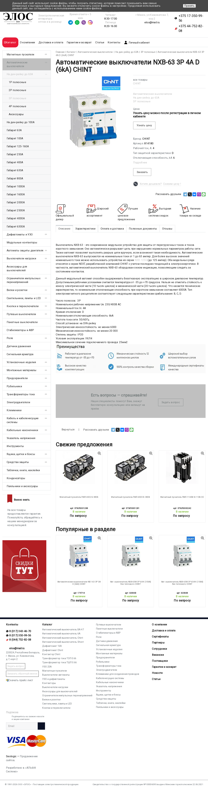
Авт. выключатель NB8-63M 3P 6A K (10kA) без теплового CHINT (130, 583)
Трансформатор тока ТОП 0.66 (59, 658)
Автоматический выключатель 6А (61, 633)
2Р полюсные (17, 90)
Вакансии (158, 654)
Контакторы (49, 683)
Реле (10, 338)
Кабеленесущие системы (110, 678)
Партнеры (158, 642)
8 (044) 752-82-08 (20, 639)
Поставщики (160, 660)
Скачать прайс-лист (19, 680)
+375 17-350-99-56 (191, 18)
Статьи (99, 42)
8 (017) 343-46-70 (20, 631)
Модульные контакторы (22, 242)
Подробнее (140, 162)
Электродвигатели (18, 402)
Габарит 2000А (16, 202)
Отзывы (167, 228)
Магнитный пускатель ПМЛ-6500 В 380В (130, 497)
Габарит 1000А (16, 186)
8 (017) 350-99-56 (20, 635)
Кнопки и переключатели (23, 306)
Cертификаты (160, 636)
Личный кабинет (137, 42)
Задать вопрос (171, 402)
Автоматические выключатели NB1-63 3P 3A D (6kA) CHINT (79, 583)
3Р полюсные (141, 101)
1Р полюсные (17, 82)
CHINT (137, 83)
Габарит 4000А (16, 218)
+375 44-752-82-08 (191, 28)
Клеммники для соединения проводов (117, 674)
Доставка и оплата (51, 42)
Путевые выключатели (21, 314)
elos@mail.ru (152, 22)
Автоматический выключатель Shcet (63, 642)
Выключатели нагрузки (21, 258)
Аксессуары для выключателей (17, 268)
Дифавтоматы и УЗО (20, 234)
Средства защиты (18, 462)
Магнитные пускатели (20, 54)
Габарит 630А (15, 170)
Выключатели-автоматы (56, 674)
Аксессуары (16, 114)
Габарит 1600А (16, 194)
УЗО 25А (47, 666)
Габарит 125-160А (18, 146)
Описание (64, 228)
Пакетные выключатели (22, 322)
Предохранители (17, 378)
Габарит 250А (15, 154)
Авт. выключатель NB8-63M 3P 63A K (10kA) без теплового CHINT (182, 583)
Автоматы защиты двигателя (25, 250)
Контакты (114, 42)
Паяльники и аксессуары (22, 486)
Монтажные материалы (22, 370)
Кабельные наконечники (22, 430)
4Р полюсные (17, 106)
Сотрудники (159, 648)
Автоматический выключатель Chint (62, 638)
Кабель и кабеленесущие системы (23, 420)
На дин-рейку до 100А (20, 122)
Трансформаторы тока (21, 394)
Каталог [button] (11, 42)
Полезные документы (143, 228)
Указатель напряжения (21, 438)
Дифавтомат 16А (52, 646)
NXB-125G (141, 260)
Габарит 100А (15, 138)
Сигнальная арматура (20, 354)
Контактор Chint (51, 654)
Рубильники (14, 386)
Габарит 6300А (16, 226)
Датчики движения (19, 346)
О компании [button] (27, 42)
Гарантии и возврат (79, 42)
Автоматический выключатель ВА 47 (63, 629)
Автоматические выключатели (152, 93)
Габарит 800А (15, 178)
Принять (189, 5)
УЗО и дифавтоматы (53, 679)
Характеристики (85, 228)
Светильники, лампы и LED (24, 298)
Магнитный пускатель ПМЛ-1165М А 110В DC (182, 497)
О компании (159, 624)
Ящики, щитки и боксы (21, 454)
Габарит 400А (15, 162)
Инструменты (15, 446)
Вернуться (65, 430)
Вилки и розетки (17, 290)
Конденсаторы (16, 478)
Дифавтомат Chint (52, 650)
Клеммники (14, 410)
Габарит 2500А (16, 210)
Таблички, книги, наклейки (23, 470)
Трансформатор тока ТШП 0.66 (59, 662)
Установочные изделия (21, 362)
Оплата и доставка (112, 228)
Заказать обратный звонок (22, 673)
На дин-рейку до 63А (146, 97)
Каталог (47, 624)
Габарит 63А (14, 130)
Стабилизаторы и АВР (20, 330)
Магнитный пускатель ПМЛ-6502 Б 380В (79, 497)
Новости (157, 672)
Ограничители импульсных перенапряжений (23, 280)
